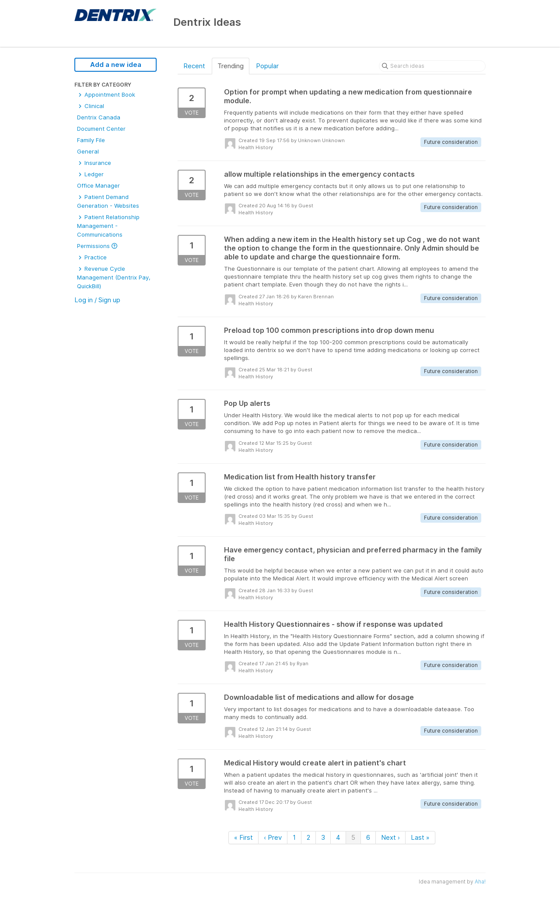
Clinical (90, 105)
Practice (92, 257)
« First (243, 837)
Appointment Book (106, 94)
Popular (267, 66)
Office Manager (98, 185)
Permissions (97, 245)
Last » (420, 837)
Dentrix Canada (98, 117)
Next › (390, 837)
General (88, 151)
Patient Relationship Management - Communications (108, 225)
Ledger (90, 174)
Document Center (101, 128)
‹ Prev (273, 837)
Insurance (94, 162)
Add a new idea (115, 64)
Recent (194, 66)
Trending (230, 66)
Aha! (480, 881)
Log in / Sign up (97, 300)
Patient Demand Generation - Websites (108, 201)
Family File (91, 139)
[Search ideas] (432, 66)
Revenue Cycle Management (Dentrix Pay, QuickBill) (113, 277)
